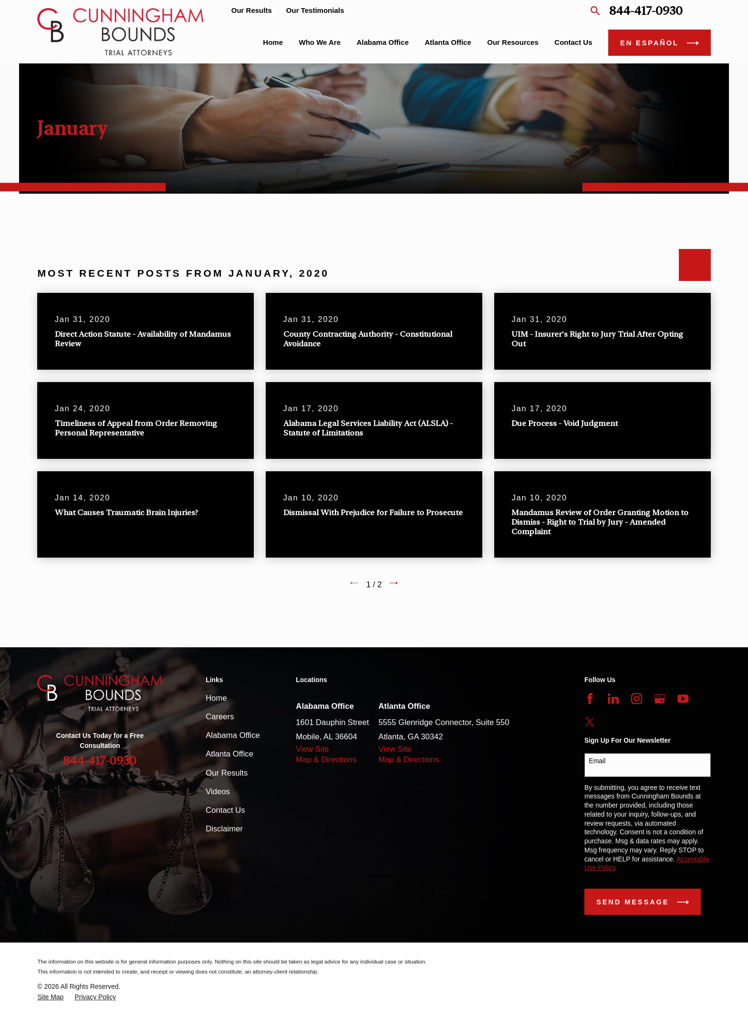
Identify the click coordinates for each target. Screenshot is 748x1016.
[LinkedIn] (613, 698)
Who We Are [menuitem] (320, 42)
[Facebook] (589, 698)
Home (216, 698)
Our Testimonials (315, 10)
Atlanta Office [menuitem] (448, 42)
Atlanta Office (229, 753)
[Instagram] (636, 698)
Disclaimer (224, 828)
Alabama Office (233, 735)
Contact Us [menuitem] (573, 42)
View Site (312, 749)
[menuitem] (50, 997)
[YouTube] (682, 698)
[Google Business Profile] (659, 698)
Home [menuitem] (273, 42)
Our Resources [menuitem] (513, 42)
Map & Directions (326, 759)
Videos (218, 791)
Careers (220, 716)
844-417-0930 (646, 11)
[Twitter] (589, 721)
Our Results (251, 10)
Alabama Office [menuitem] (383, 42)
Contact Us (225, 810)
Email (597, 761)
